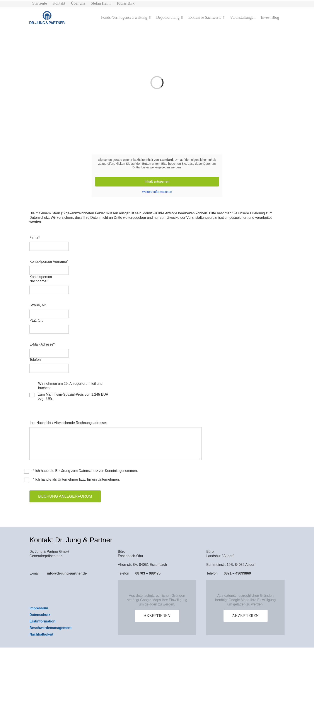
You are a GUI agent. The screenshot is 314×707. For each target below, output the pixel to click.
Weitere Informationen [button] (157, 191)
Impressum (38, 608)
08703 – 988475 (148, 573)
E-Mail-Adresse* (49, 350)
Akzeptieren (157, 616)
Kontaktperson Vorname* (49, 267)
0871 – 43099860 (237, 573)
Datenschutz (39, 615)
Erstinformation (42, 621)
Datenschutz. (39, 217)
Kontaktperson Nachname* (49, 284)
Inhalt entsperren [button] (157, 181)
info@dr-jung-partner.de (67, 573)
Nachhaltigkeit (41, 634)
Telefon (49, 365)
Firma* (49, 243)
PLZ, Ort (49, 326)
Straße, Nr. (49, 310)
